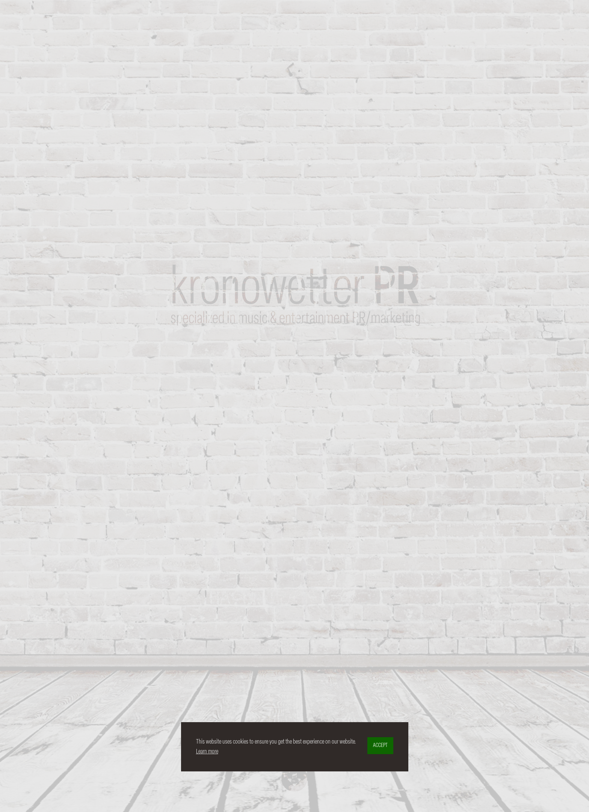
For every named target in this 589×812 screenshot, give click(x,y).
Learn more (207, 751)
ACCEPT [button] (380, 745)
